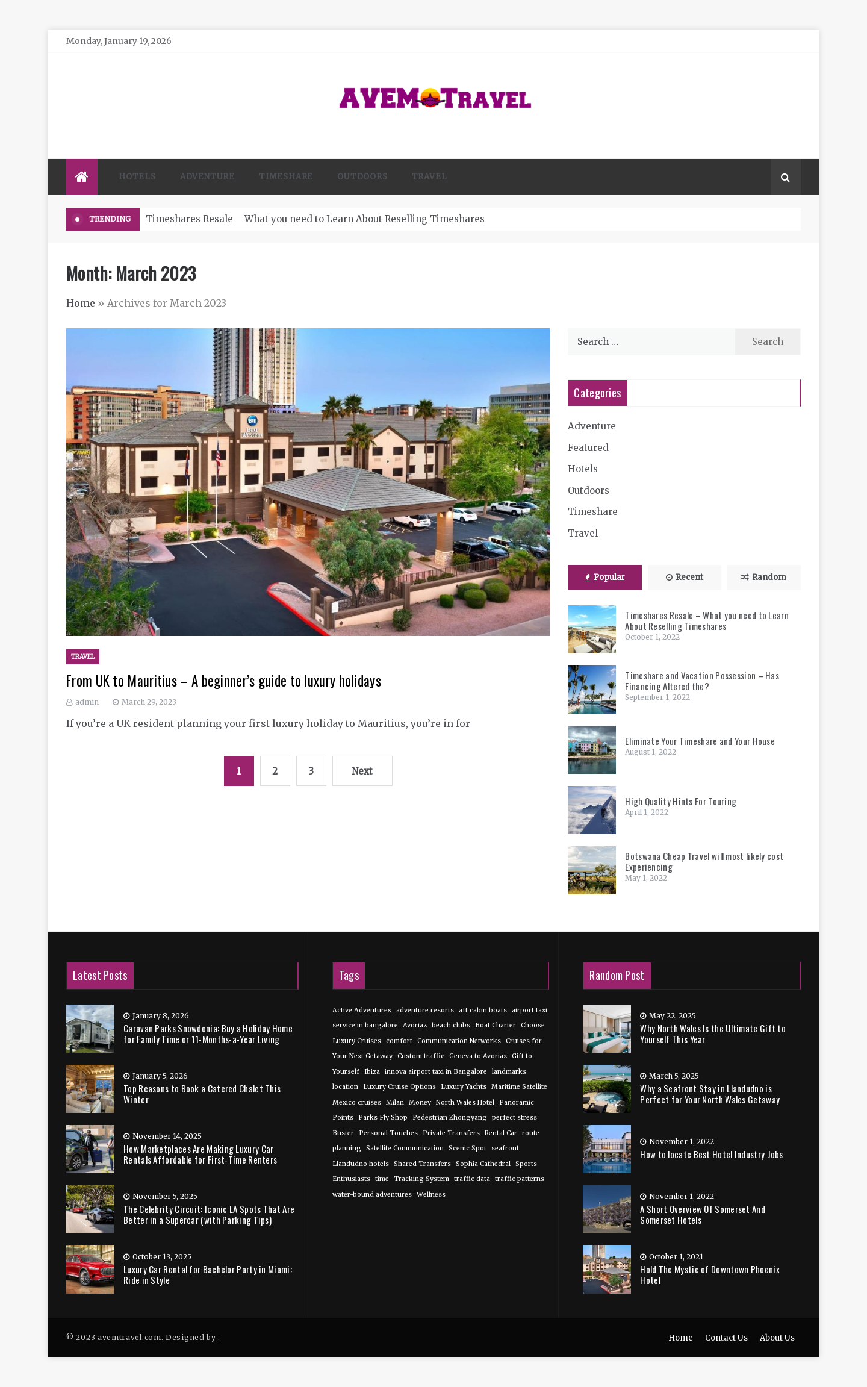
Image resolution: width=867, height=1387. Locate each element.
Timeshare (286, 177)
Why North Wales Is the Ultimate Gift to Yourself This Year (713, 1033)
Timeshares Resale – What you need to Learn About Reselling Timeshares (315, 219)
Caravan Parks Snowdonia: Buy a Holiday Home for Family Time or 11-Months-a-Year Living (208, 1033)
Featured (588, 448)
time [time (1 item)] (382, 1179)
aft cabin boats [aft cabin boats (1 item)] (483, 1010)
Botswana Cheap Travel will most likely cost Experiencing (704, 861)
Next (362, 771)
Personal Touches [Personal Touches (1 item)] (388, 1133)
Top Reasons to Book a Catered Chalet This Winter (202, 1094)
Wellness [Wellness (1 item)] (431, 1194)
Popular (605, 577)
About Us (777, 1338)
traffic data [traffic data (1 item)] (472, 1179)
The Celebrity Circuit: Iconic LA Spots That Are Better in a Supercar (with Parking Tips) (208, 1214)
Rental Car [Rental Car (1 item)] (501, 1133)
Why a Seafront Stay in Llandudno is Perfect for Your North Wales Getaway (710, 1094)
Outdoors (362, 177)
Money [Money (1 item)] (420, 1102)
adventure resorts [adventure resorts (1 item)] (425, 1010)
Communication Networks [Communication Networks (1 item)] (459, 1041)
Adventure (207, 177)
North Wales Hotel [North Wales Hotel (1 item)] (465, 1102)
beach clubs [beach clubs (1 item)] (451, 1025)
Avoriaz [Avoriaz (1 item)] (415, 1025)
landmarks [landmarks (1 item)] (509, 1072)
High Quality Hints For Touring (680, 801)
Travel (429, 177)
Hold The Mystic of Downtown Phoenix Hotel (710, 1274)
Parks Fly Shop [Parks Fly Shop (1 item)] (383, 1117)
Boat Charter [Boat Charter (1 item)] (495, 1025)
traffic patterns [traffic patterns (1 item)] (519, 1179)
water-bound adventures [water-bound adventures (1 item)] (372, 1194)
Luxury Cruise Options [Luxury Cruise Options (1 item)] (399, 1087)
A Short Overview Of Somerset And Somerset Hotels (702, 1214)
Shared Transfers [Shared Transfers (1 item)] (422, 1164)
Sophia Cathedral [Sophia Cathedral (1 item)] (483, 1164)
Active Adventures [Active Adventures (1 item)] (361, 1010)
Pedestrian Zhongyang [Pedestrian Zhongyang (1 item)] (449, 1117)
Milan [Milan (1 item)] (395, 1102)
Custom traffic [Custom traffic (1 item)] (420, 1056)
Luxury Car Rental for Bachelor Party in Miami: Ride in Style (207, 1274)
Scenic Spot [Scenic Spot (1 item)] (467, 1148)
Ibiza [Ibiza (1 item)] (372, 1072)
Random (763, 577)
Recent (684, 577)
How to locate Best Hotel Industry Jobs (711, 1154)
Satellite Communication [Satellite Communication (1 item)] (405, 1148)
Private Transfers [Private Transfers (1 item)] (451, 1133)
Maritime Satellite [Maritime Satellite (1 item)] (519, 1087)
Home (80, 303)
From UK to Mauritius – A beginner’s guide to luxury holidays (223, 680)
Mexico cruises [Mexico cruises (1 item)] (356, 1102)
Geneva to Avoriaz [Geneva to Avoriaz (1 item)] (478, 1056)
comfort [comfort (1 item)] (399, 1041)
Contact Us (726, 1338)
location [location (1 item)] (345, 1087)
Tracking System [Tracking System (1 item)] (421, 1179)
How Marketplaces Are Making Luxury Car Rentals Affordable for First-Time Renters (200, 1154)
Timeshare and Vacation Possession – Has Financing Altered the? (702, 681)
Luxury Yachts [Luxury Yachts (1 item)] (463, 1087)
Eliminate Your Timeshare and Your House (700, 740)
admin (87, 701)
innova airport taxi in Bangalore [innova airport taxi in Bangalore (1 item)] (436, 1072)
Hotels (137, 177)
